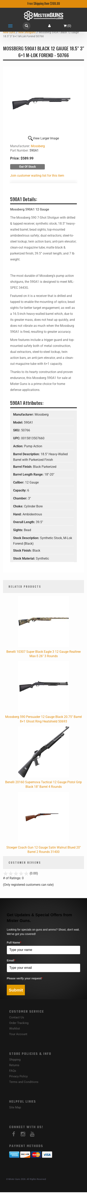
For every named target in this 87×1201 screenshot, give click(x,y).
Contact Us (16, 1017)
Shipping (15, 1059)
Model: (18, 422)
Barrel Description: (27, 454)
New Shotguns (27, 32)
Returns (14, 1065)
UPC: (17, 438)
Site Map (15, 1107)
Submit (16, 990)
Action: (18, 446)
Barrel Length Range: (28, 474)
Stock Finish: (22, 550)
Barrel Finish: (23, 467)
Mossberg (38, 146)
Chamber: (20, 498)
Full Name (14, 942)
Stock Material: (24, 558)
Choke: (18, 506)
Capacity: (20, 490)
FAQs (12, 1071)
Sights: (18, 530)
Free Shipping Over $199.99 (43, 4)
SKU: (17, 430)
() (67, 26)
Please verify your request (25, 978)
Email (11, 960)
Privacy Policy (18, 1076)
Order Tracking (18, 1023)
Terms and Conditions (23, 1082)
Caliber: (19, 482)
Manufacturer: (24, 414)
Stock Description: (26, 538)
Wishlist (14, 1028)
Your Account (18, 1034)
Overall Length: (24, 522)
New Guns (9, 32)
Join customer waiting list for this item (37, 175)
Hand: (17, 514)
